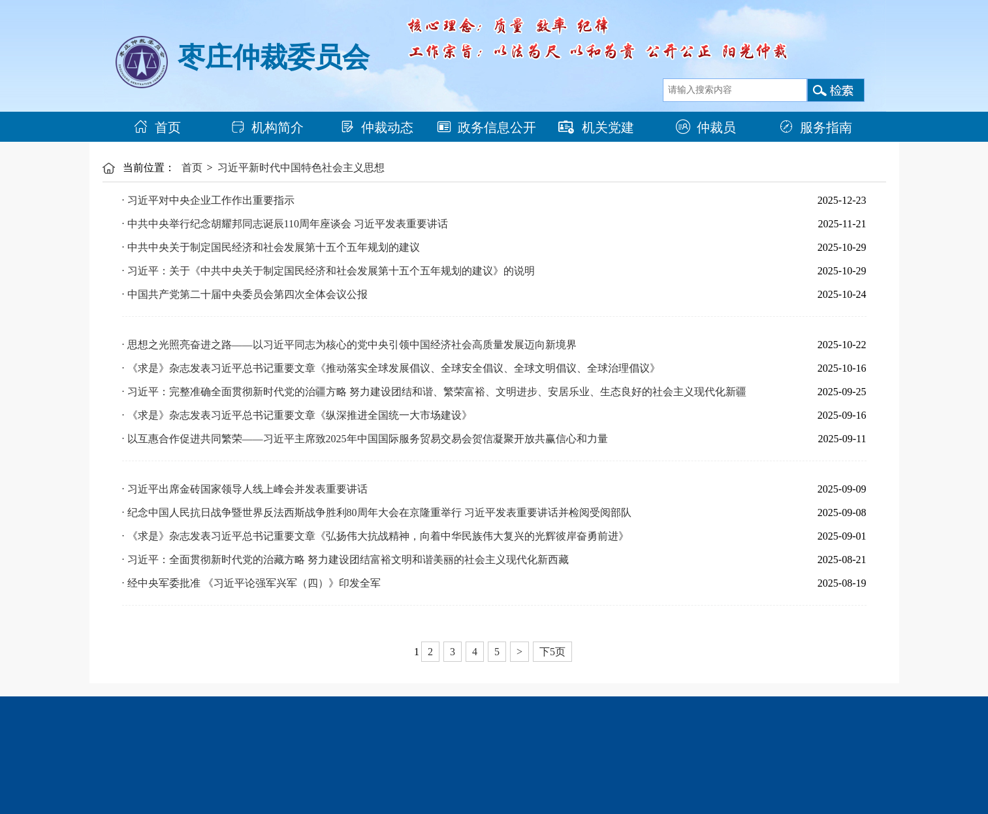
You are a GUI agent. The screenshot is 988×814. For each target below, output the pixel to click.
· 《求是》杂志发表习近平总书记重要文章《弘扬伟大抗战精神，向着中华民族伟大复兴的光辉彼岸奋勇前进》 (375, 536)
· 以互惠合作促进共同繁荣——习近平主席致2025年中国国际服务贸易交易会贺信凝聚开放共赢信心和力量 (365, 438)
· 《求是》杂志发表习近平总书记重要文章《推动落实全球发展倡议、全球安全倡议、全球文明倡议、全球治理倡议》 (391, 368)
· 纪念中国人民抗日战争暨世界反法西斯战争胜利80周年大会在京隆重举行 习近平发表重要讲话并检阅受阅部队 (376, 512)
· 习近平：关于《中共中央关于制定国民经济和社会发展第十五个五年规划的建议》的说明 (328, 270)
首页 (157, 127)
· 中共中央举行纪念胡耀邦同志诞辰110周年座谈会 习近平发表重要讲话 (285, 223)
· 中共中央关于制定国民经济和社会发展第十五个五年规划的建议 (271, 247)
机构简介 (267, 127)
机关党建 (596, 127)
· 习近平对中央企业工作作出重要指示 (208, 200)
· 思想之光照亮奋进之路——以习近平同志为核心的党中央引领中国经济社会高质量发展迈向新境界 (349, 344)
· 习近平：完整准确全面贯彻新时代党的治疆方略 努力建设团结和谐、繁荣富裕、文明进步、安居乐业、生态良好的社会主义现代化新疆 (434, 391)
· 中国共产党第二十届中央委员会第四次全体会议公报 (245, 294)
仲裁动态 (376, 127)
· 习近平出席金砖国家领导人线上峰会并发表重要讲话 (245, 489)
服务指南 (815, 127)
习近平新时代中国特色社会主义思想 (301, 167)
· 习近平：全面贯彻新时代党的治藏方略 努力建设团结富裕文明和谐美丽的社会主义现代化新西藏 (345, 559)
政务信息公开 (486, 127)
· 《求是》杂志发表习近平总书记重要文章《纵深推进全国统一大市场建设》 (297, 415)
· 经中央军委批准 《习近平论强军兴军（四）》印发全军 (251, 583)
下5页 (552, 651)
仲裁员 (706, 127)
